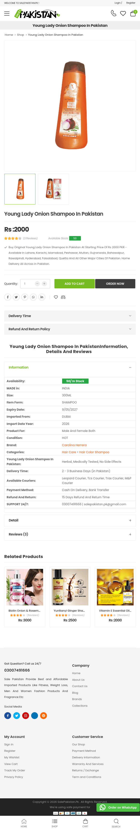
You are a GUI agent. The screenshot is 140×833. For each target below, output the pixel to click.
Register (130, 2)
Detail (13, 520)
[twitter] (16, 297)
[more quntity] (44, 283)
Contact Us (80, 686)
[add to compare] (63, 297)
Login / (118, 2)
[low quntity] (37, 283)
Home (9, 35)
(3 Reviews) (30, 238)
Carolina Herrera (74, 445)
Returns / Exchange (85, 770)
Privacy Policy (13, 777)
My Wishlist (11, 757)
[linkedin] (41, 297)
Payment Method (84, 751)
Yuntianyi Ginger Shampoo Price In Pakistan (84, 611)
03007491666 (17, 670)
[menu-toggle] (6, 13)
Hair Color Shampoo (94, 452)
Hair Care (69, 452)
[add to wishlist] (56, 297)
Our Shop (78, 744)
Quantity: (11, 284)
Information (18, 367)
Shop (20, 35)
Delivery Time (20, 315)
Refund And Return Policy (29, 329)
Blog (75, 693)
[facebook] (7, 297)
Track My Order (14, 770)
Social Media (13, 707)
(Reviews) (33, 615)
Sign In (8, 744)
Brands (77, 699)
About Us (78, 680)
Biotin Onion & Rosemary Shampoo (33, 611)
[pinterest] (24, 297)
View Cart (11, 764)
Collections (80, 706)
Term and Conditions (86, 777)
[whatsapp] (33, 297)
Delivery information (86, 757)
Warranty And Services (88, 764)
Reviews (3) (18, 534)
